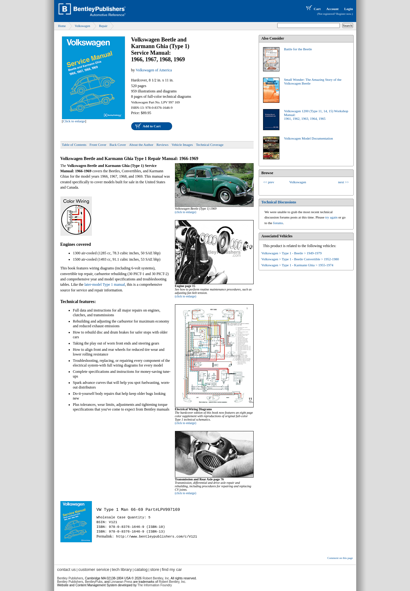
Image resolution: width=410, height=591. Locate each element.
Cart (313, 9)
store (154, 569)
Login (348, 9)
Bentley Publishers (70, 578)
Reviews (162, 144)
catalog (141, 569)
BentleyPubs (94, 581)
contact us (66, 569)
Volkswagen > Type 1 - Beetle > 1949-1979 (291, 253)
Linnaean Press (121, 581)
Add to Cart (152, 126)
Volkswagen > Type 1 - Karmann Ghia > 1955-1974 (297, 265)
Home (62, 26)
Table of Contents (74, 144)
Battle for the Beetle (298, 49)
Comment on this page (340, 558)
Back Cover (118, 144)
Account (332, 9)
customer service (93, 569)
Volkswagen (82, 26)
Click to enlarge (74, 121)
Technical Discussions (278, 202)
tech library (122, 569)
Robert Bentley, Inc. (172, 581)
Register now (343, 13)
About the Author (141, 144)
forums (278, 223)
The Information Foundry (155, 585)
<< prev (268, 182)
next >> (343, 182)
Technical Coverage (210, 144)
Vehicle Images (182, 144)
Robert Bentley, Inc (156, 578)
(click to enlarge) (185, 212)
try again (331, 217)
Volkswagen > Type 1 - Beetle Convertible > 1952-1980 (300, 259)
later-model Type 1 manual (104, 284)
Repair (103, 26)
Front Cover (98, 144)
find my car (172, 569)
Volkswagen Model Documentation (308, 138)
